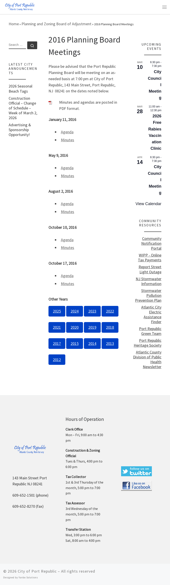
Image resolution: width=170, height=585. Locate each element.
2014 (92, 343)
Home (14, 23)
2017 (57, 343)
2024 (75, 311)
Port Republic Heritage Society (147, 343)
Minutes (67, 139)
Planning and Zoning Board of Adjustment (56, 23)
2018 (110, 327)
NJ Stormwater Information (148, 281)
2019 (92, 327)
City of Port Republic (37, 571)
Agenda (67, 131)
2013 (110, 343)
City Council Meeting (154, 85)
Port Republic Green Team (150, 331)
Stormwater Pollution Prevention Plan (148, 295)
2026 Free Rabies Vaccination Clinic (154, 132)
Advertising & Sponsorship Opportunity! (20, 129)
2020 (75, 327)
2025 (57, 311)
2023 (92, 311)
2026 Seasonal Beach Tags (20, 88)
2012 (57, 359)
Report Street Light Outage (150, 269)
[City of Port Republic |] (19, 6)
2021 (57, 327)
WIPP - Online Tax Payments (149, 257)
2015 (75, 343)
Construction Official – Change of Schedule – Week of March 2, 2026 (23, 108)
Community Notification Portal (151, 243)
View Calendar (148, 204)
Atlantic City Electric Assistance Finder (151, 314)
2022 (110, 311)
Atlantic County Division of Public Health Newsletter (147, 359)
